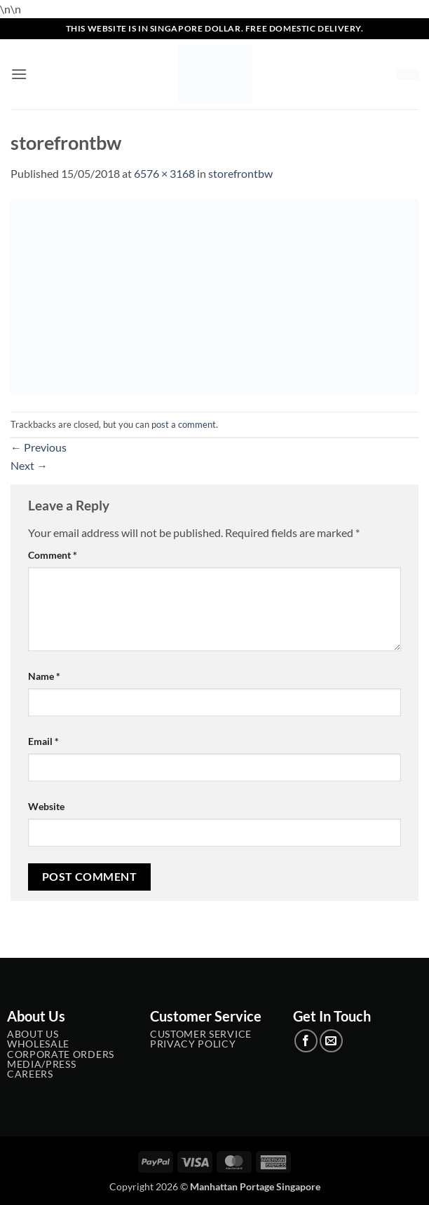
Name (44, 676)
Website (46, 806)
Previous (39, 447)
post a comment (183, 424)
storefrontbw (240, 173)
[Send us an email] (331, 1040)
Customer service (201, 1034)
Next (29, 465)
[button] (19, 74)
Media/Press (41, 1064)
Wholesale (38, 1044)
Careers (30, 1074)
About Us (32, 1034)
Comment (52, 555)
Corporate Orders (60, 1054)
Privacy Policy (193, 1044)
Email (43, 741)
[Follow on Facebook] (306, 1040)
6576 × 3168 (164, 173)
